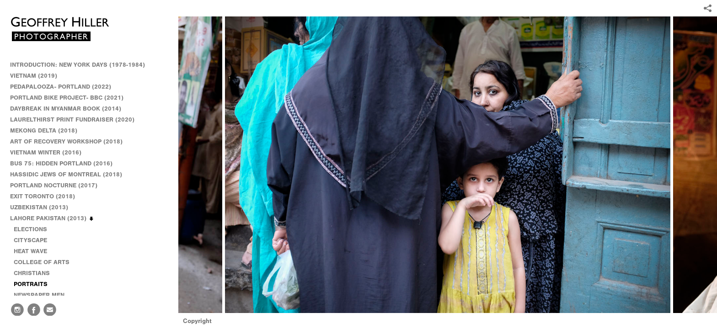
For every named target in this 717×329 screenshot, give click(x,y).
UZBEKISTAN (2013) (39, 207)
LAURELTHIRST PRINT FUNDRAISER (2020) (72, 119)
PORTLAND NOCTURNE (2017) (53, 185)
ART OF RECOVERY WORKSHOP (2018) (66, 141)
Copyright (197, 321)
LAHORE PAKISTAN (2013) (52, 218)
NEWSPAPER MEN (39, 295)
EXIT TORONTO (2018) (42, 196)
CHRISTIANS (32, 273)
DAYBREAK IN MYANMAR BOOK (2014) (65, 108)
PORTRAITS (31, 284)
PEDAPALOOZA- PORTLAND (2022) (60, 86)
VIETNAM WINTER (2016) (50, 152)
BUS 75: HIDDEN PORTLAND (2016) (61, 163)
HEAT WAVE (30, 251)
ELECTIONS (30, 229)
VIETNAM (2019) (33, 75)
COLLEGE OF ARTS (42, 262)
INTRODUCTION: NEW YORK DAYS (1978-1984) (77, 64)
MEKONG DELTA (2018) (43, 130)
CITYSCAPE (30, 240)
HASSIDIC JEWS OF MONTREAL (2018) (66, 174)
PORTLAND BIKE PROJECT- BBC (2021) (66, 97)
